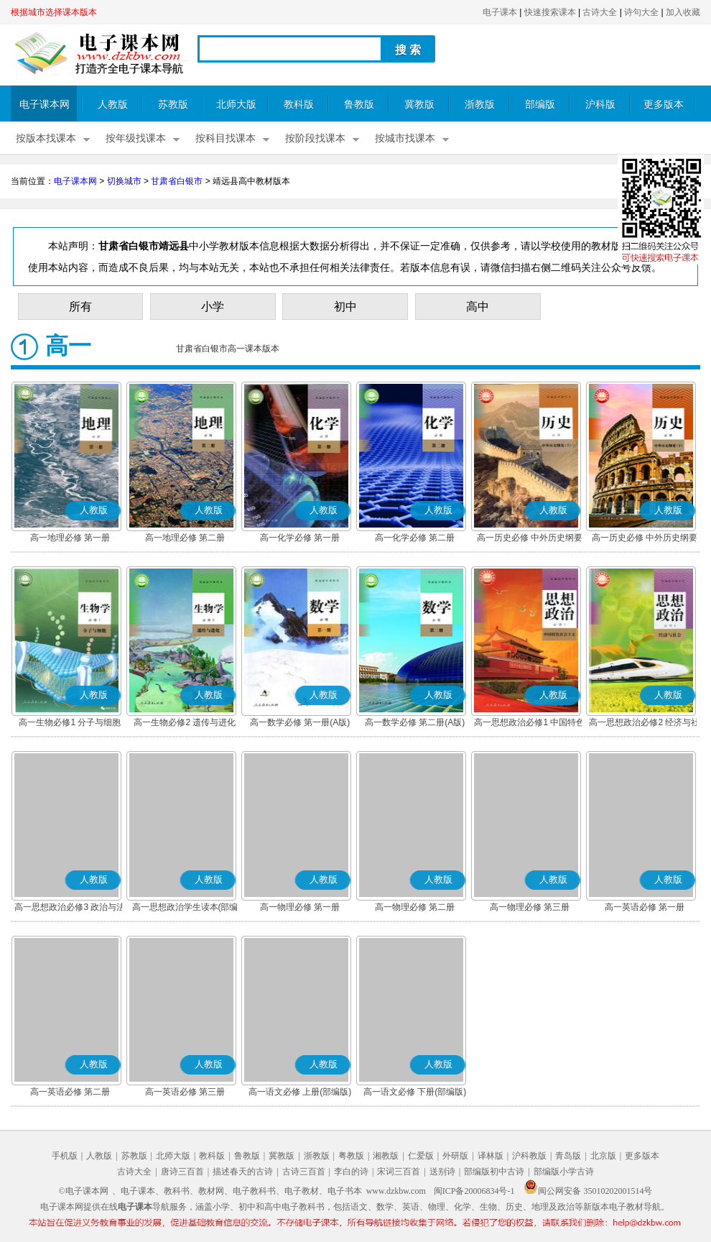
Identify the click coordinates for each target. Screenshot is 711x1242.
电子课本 (500, 12)
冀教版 (419, 104)
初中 (345, 306)
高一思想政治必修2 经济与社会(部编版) (644, 723)
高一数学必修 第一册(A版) (300, 722)
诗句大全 (641, 12)
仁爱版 (421, 1156)
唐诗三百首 (182, 1172)
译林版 (490, 1156)
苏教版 (173, 104)
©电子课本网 (83, 1191)
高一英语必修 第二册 (70, 1092)
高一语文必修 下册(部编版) (414, 1092)
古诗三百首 (303, 1172)
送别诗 (442, 1172)
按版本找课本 (46, 138)
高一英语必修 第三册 (185, 1092)
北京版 (603, 1156)
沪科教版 (529, 1156)
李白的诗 (351, 1172)
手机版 (65, 1156)
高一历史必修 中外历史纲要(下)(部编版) (644, 539)
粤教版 (351, 1156)
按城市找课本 (405, 138)
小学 (212, 306)
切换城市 (124, 181)
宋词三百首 (398, 1172)
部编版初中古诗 (494, 1172)
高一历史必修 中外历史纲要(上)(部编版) (529, 539)
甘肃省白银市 (177, 181)
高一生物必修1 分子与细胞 (70, 722)
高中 (477, 306)
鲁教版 (359, 104)
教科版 (299, 104)
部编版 (540, 104)
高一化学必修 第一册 (300, 538)
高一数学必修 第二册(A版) (415, 722)
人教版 (113, 104)
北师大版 (236, 104)
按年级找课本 (136, 138)
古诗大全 (599, 12)
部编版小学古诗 (564, 1172)
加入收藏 (683, 12)
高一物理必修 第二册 (415, 907)
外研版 (455, 1156)
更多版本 (663, 104)
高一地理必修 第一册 (70, 538)
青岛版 (568, 1156)
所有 (80, 306)
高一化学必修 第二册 (415, 538)
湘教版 (386, 1156)
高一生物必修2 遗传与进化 (185, 722)
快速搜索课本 (550, 12)
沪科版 (600, 104)
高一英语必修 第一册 (644, 907)
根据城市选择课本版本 (54, 12)
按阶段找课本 (315, 138)
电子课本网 (44, 104)
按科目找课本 (225, 138)
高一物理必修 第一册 (300, 907)
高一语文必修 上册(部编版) (299, 1092)
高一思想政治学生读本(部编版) (185, 908)
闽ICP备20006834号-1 (474, 1191)
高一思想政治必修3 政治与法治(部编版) (69, 908)
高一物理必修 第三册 (530, 907)
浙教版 (480, 104)
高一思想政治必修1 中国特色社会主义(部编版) (529, 723)
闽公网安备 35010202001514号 (588, 1191)
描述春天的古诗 (243, 1172)
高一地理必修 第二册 (185, 538)
